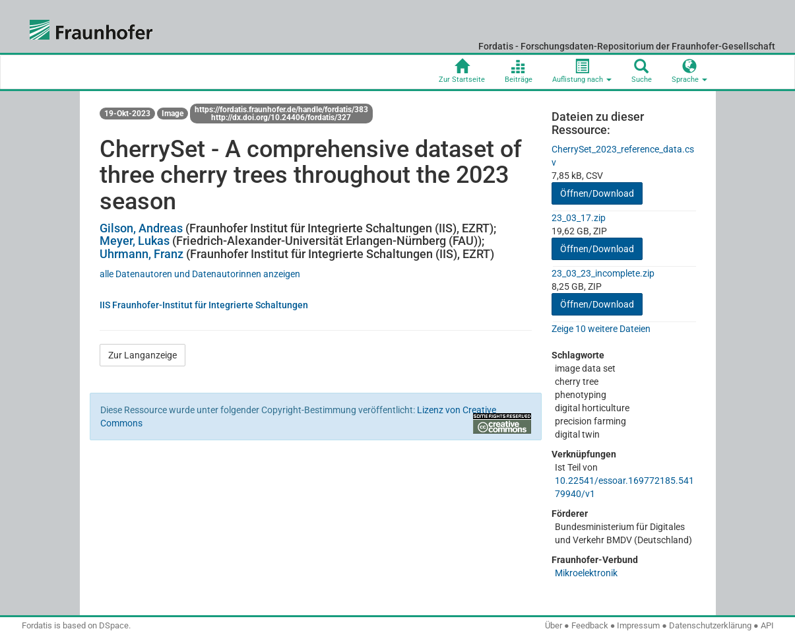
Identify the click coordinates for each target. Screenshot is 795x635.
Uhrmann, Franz (141, 254)
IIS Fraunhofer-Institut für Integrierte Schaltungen (204, 305)
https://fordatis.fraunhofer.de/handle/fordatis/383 (281, 109)
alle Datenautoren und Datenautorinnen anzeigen (200, 274)
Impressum (638, 625)
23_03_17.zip (579, 218)
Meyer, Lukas (135, 241)
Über (553, 625)
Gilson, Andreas (141, 228)
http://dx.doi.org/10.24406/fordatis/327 (281, 117)
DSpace (114, 625)
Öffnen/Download (597, 193)
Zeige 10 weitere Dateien (601, 328)
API (767, 625)
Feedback (589, 625)
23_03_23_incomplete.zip (603, 273)
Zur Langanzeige (142, 355)
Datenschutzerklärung (710, 625)
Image (172, 113)
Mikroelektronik (586, 573)
